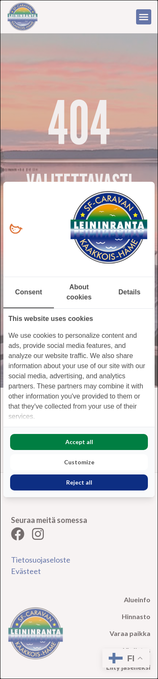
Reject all (79, 482)
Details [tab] (129, 292)
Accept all (79, 441)
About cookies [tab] (79, 292)
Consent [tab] (28, 292)
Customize (79, 462)
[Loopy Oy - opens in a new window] (15, 229)
